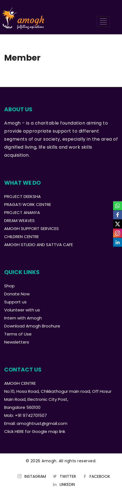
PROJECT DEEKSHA (22, 196)
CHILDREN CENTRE (21, 236)
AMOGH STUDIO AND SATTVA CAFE (38, 244)
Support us (15, 302)
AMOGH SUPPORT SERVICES (31, 228)
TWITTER (68, 476)
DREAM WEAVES (19, 220)
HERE (19, 431)
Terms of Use (18, 334)
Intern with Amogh (23, 318)
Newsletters (16, 342)
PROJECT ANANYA (22, 212)
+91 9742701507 (31, 415)
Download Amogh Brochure (32, 326)
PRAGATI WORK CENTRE (27, 204)
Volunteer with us (22, 310)
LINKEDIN (67, 484)
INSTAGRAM (35, 476)
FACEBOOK (100, 476)
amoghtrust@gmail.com (42, 423)
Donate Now (17, 294)
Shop (9, 286)
